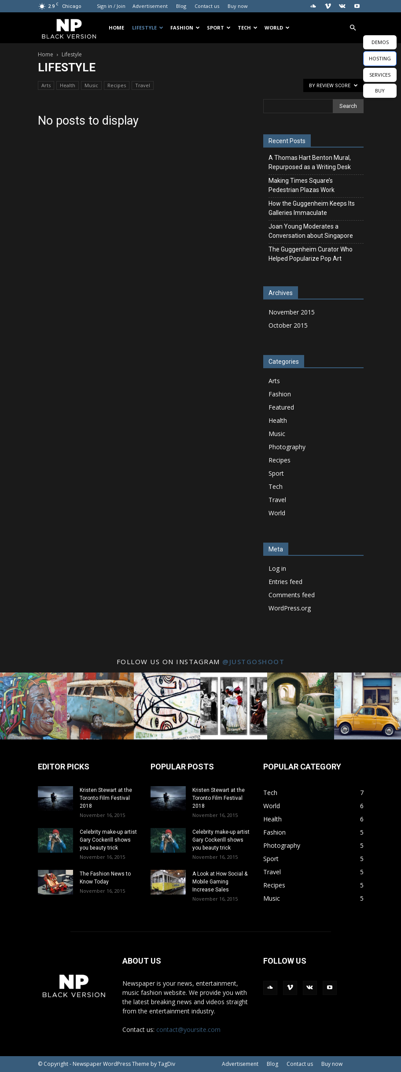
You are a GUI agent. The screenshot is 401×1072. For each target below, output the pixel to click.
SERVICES (379, 74)
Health (67, 85)
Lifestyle (147, 27)
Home (116, 27)
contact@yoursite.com (188, 1029)
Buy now (238, 6)
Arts (46, 85)
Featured (281, 407)
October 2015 (288, 325)
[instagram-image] (33, 706)
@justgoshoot (253, 661)
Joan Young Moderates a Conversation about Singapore (311, 231)
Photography (287, 447)
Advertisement (150, 6)
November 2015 (292, 312)
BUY (380, 90)
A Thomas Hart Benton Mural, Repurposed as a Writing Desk (310, 162)
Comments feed (292, 595)
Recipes (116, 85)
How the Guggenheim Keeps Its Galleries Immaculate (312, 208)
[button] (353, 28)
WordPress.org (290, 608)
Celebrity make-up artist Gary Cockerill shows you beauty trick (108, 840)
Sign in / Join (111, 6)
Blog (181, 6)
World (277, 27)
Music (91, 85)
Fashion (185, 27)
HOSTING (380, 58)
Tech (248, 27)
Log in (277, 568)
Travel (142, 85)
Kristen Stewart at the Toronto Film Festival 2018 (106, 798)
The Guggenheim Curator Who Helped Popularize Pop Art (311, 254)
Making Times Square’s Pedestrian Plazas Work (302, 185)
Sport (219, 27)
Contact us (207, 6)
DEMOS (380, 42)
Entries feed (285, 581)
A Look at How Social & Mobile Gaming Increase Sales (219, 882)
